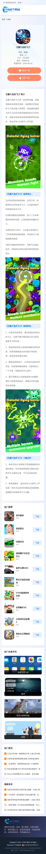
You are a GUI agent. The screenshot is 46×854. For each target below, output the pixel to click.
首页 (3, 19)
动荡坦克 (20, 542)
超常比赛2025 (22, 568)
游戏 (9, 19)
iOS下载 (26, 78)
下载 (37, 516)
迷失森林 (20, 515)
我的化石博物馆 (23, 634)
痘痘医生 (20, 529)
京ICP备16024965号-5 (31, 845)
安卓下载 (26, 70)
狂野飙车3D (21, 607)
